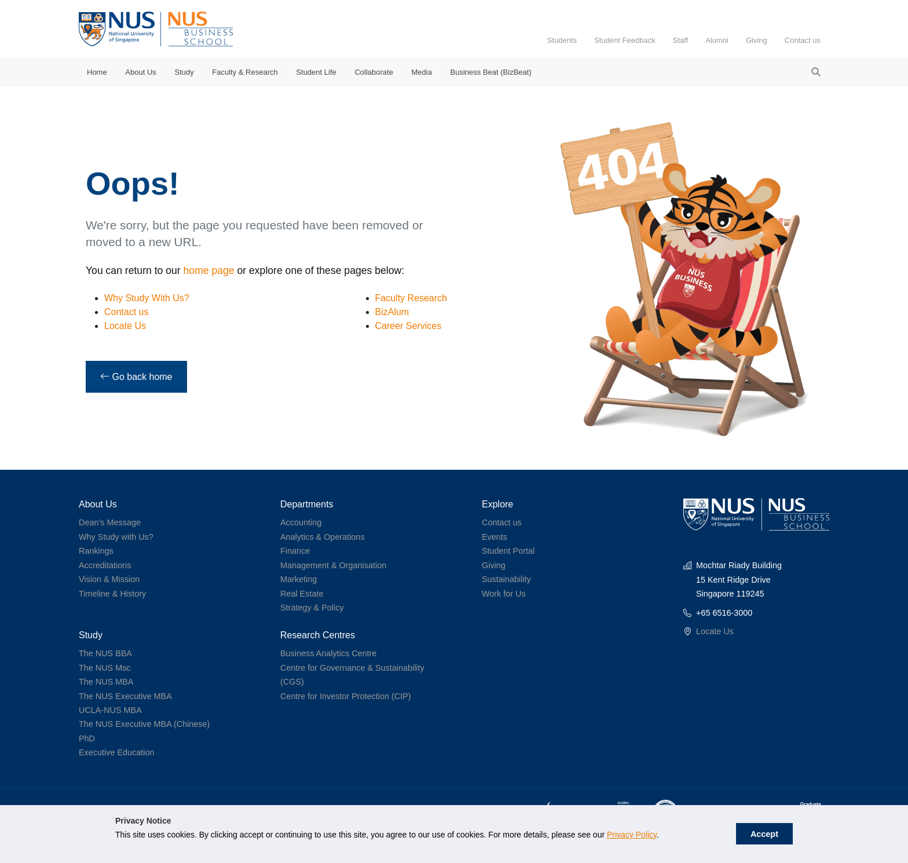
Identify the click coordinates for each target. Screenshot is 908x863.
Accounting (300, 522)
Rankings (96, 550)
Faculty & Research (244, 72)
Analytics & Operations (322, 537)
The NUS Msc (105, 667)
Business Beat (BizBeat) (491, 72)
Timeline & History (112, 593)
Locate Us (125, 326)
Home (97, 72)
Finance (295, 550)
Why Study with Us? (116, 537)
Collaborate (373, 72)
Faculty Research (411, 298)
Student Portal (508, 550)
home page (209, 270)
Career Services (408, 326)
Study (183, 72)
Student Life (316, 72)
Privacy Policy (632, 834)
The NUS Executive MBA (125, 696)
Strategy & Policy (312, 607)
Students (562, 40)
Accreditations (105, 565)
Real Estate (301, 593)
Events (494, 537)
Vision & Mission (109, 579)
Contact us (803, 40)
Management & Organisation (333, 565)
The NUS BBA (105, 653)
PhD (87, 738)
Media (422, 72)
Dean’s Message (110, 522)
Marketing (298, 579)
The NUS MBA (106, 681)
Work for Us (504, 593)
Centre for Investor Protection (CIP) (345, 696)
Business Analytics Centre (328, 653)
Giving (756, 40)
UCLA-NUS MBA (110, 710)
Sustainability (506, 579)
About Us (140, 72)
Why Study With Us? (146, 298)
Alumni (716, 40)
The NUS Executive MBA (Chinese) (144, 724)
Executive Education (116, 752)
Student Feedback (625, 40)
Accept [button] (764, 834)
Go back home (136, 377)
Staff (681, 40)
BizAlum (392, 312)
